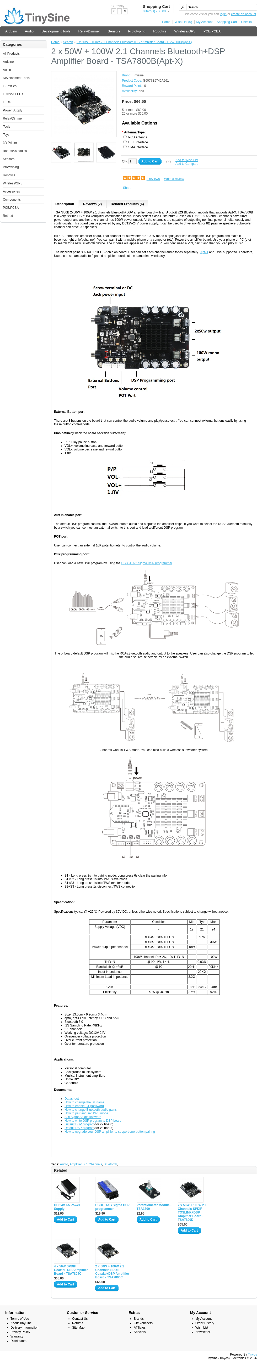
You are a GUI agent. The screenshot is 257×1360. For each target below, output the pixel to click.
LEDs (6, 102)
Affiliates (140, 1327)
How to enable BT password (84, 1106)
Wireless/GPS (185, 31)
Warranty (16, 1336)
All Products (11, 53)
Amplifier (76, 1164)
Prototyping (136, 31)
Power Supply (12, 110)
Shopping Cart (227, 22)
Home (166, 22)
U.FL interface (138, 142)
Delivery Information (24, 1327)
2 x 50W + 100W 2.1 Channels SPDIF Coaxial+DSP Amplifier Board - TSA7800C (112, 1272)
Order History (204, 1323)
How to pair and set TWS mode (86, 1113)
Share (127, 188)
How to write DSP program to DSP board (93, 1120)
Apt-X (204, 252)
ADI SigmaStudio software (83, 1117)
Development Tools (55, 31)
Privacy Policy (20, 1332)
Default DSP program (79, 1124)
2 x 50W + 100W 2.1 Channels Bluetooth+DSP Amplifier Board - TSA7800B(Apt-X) (134, 42)
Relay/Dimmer (89, 31)
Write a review (174, 179)
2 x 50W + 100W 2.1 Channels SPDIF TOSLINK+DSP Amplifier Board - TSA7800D (192, 1212)
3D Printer (10, 143)
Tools (6, 126)
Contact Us (80, 1319)
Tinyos (252, 1354)
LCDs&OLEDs (13, 94)
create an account (243, 14)
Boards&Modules (15, 151)
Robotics (160, 31)
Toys (6, 135)
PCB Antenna (137, 137)
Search (68, 42)
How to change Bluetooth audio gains (91, 1109)
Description (64, 204)
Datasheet (72, 1099)
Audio (29, 31)
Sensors (114, 31)
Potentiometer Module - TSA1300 (154, 1207)
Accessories (11, 191)
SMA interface (138, 147)
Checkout (247, 22)
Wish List (201, 1327)
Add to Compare (186, 164)
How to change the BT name (84, 1102)
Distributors (18, 1341)
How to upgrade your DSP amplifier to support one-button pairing (110, 1131)
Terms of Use (19, 1319)
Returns (77, 1323)
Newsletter (202, 1332)
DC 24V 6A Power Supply (67, 1207)
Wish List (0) (183, 22)
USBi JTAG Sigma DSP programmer (146, 563)
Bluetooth (110, 1164)
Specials (140, 1332)
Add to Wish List (186, 160)
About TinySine (21, 1323)
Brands (139, 1319)
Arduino (11, 31)
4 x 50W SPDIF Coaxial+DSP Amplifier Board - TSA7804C (71, 1270)
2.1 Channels (92, 1164)
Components (12, 199)
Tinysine (137, 75)
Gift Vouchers (143, 1323)
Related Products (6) (127, 204)
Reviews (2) (92, 204)
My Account (204, 22)
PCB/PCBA (212, 31)
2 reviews (153, 179)
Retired (8, 216)
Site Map (78, 1327)
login (223, 14)
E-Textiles (10, 86)
